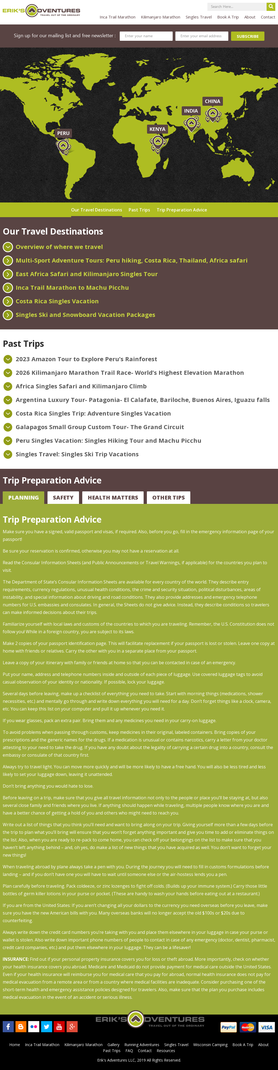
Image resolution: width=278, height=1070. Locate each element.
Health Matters (113, 497)
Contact (268, 17)
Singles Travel (199, 17)
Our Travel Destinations (96, 210)
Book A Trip (228, 17)
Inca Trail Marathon (117, 17)
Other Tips (168, 497)
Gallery (113, 1044)
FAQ (129, 1050)
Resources (166, 1050)
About (249, 17)
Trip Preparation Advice (182, 210)
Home (14, 1044)
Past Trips (139, 210)
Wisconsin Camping (210, 1044)
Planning (23, 497)
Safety (63, 497)
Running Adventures (141, 1044)
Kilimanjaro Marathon (160, 17)
